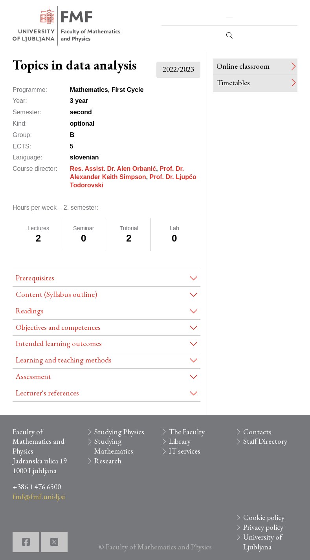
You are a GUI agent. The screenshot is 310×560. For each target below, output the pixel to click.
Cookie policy (263, 517)
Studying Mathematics (113, 446)
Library (180, 441)
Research (107, 461)
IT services (184, 451)
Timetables (233, 83)
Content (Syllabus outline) (56, 294)
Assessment (33, 376)
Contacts (257, 432)
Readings (30, 311)
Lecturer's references (47, 393)
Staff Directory (265, 441)
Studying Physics (119, 432)
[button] (229, 16)
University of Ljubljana (262, 542)
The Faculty (187, 432)
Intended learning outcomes (59, 343)
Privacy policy (263, 527)
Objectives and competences (58, 327)
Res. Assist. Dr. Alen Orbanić (113, 168)
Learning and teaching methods (64, 360)
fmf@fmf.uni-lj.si (39, 496)
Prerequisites (35, 278)
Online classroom (243, 66)
